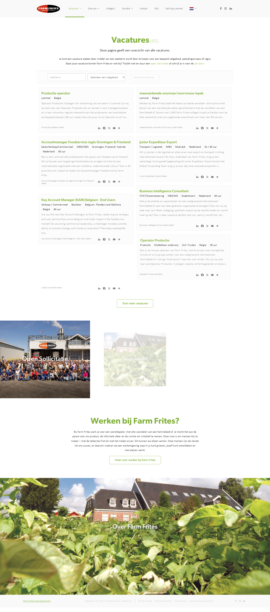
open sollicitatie (159, 63)
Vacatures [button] (75, 8)
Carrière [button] (127, 8)
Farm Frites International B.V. (37, 601)
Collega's (110, 8)
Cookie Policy (180, 601)
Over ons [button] (93, 8)
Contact (145, 8)
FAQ (164, 8)
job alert (199, 63)
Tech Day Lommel (189, 8)
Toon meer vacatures (135, 303)
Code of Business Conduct (201, 601)
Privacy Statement (163, 601)
